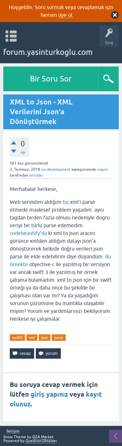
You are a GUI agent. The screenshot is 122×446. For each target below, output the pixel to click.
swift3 (17, 338)
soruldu (36, 175)
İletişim (13, 431)
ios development (56, 169)
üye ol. (66, 15)
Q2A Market (43, 437)
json (44, 338)
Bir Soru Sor (51, 78)
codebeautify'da (28, 233)
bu (66, 202)
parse (58, 338)
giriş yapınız (49, 394)
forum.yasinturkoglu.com (48, 52)
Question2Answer (41, 441)
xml (32, 338)
